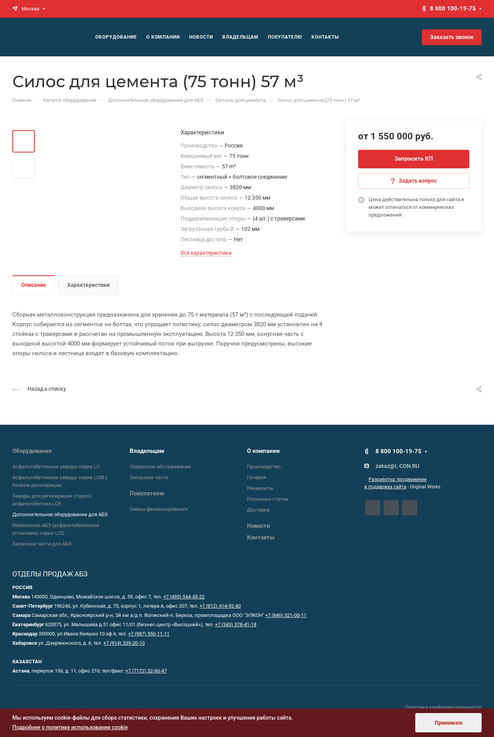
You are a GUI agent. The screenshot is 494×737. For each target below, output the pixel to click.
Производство (264, 466)
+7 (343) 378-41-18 (235, 624)
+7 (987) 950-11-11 (148, 634)
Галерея (256, 477)
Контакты (260, 537)
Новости (258, 525)
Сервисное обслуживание (160, 466)
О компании (263, 450)
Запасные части (149, 477)
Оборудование (32, 450)
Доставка (258, 510)
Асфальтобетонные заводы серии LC (56, 466)
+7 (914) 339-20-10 (124, 643)
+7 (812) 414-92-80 (220, 606)
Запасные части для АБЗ (41, 544)
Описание (33, 285)
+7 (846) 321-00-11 (285, 615)
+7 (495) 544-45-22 (184, 597)
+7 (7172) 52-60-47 (146, 671)
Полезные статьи (267, 499)
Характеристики (88, 285)
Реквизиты (260, 488)
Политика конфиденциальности (443, 707)
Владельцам (147, 450)
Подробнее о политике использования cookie (70, 727)
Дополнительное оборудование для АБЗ (60, 514)
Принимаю (448, 723)
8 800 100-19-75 (453, 8)
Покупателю (147, 493)
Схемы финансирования (159, 509)
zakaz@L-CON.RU (397, 466)
